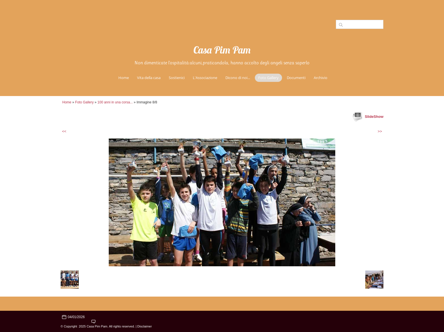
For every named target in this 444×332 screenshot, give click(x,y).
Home (123, 77)
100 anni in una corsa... (115, 102)
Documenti (296, 77)
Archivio (320, 77)
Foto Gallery (268, 77)
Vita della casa (149, 77)
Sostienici (177, 77)
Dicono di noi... (237, 77)
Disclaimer (144, 326)
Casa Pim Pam (222, 51)
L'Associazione (205, 77)
